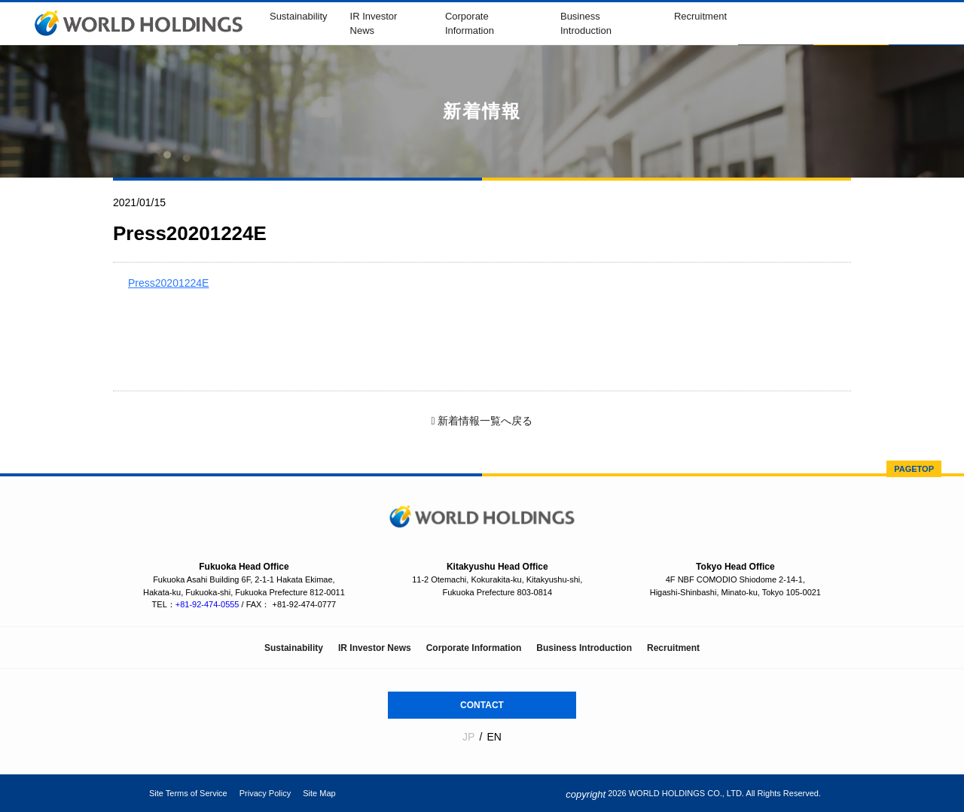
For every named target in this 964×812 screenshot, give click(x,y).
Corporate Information (474, 648)
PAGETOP (914, 468)
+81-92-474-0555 (207, 604)
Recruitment (700, 16)
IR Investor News (374, 648)
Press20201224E (168, 283)
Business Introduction (584, 648)
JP (468, 737)
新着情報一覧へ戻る (481, 421)
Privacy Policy (265, 793)
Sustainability (299, 16)
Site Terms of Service (188, 793)
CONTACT (482, 705)
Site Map (319, 793)
